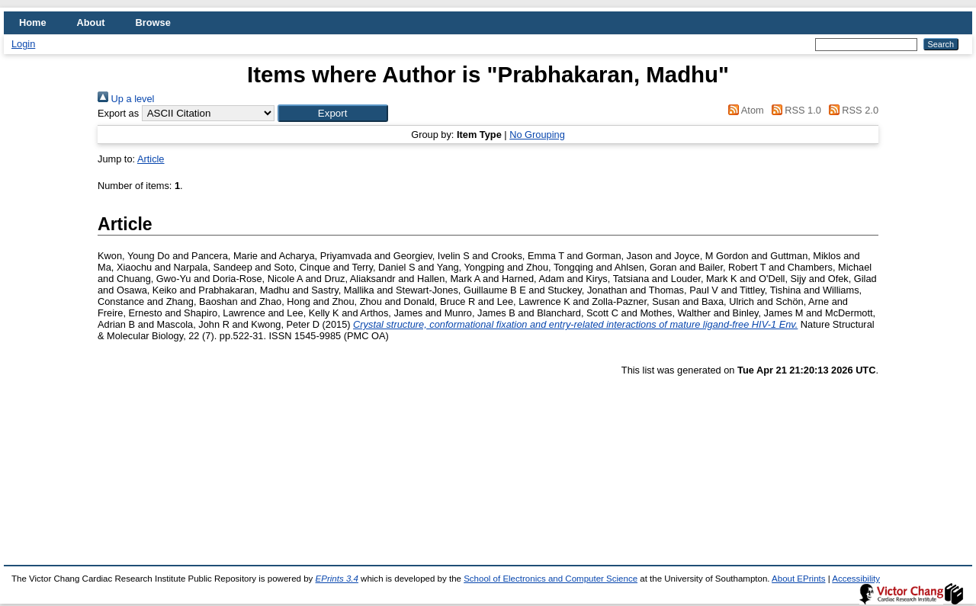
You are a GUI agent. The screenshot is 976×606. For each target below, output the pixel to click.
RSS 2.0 (851, 110)
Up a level (126, 98)
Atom (744, 110)
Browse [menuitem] (153, 22)
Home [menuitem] (33, 22)
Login (23, 44)
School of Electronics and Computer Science (550, 578)
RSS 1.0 (793, 110)
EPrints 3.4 (337, 578)
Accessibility (856, 578)
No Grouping (537, 134)
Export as (118, 113)
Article (151, 159)
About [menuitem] (91, 22)
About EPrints (798, 578)
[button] (333, 113)
